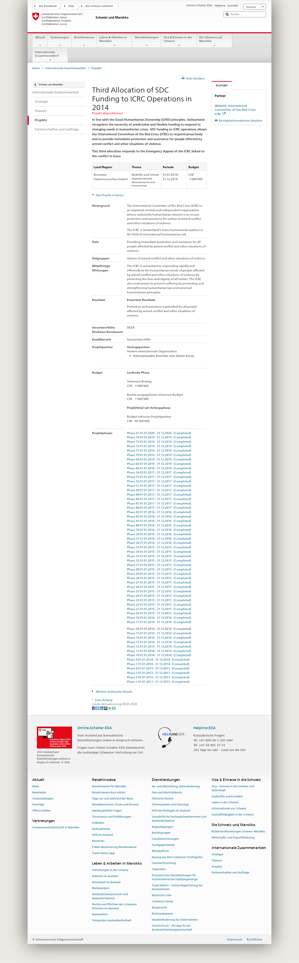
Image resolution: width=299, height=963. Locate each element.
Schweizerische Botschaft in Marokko (55, 827)
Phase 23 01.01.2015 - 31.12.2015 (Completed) (159, 600)
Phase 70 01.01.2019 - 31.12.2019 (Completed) (159, 455)
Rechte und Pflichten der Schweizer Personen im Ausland (114, 906)
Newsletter (39, 792)
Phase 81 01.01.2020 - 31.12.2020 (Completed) (159, 433)
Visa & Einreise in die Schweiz (178, 41)
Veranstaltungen (42, 798)
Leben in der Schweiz (225, 802)
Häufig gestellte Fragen (107, 810)
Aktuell (40, 41)
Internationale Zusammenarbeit (50, 56)
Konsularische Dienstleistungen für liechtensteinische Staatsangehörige (175, 877)
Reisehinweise (84, 41)
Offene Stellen (41, 810)
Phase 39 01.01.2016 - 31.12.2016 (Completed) (159, 529)
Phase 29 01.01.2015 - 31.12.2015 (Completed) (159, 573)
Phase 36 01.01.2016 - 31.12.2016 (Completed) (159, 543)
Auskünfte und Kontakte (227, 796)
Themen (217, 860)
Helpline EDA (205, 728)
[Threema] (106, 708)
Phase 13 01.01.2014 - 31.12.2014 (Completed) (159, 642)
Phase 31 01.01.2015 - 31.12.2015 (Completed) (159, 565)
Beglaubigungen (162, 826)
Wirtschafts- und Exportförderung (233, 837)
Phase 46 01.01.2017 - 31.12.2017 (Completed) (159, 507)
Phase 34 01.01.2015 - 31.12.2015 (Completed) (159, 551)
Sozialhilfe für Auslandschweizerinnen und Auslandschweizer (179, 818)
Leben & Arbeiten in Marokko (114, 41)
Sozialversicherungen (165, 838)
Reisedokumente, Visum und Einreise (115, 804)
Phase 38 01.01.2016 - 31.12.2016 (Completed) (159, 534)
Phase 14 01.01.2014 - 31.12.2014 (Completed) (159, 637)
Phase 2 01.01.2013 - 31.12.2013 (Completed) (158, 677)
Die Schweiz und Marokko (214, 41)
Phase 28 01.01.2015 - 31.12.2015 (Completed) (159, 578)
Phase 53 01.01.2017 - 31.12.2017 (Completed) (159, 477)
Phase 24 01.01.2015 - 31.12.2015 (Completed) (159, 595)
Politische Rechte (162, 798)
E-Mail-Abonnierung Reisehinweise (114, 847)
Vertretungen (59, 41)
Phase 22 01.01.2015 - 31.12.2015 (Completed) (159, 604)
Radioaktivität (101, 828)
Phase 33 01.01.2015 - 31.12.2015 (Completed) (159, 556)
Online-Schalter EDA (94, 728)
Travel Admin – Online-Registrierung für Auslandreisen (177, 887)
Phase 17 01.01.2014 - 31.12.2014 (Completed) (159, 622)
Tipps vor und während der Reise (112, 798)
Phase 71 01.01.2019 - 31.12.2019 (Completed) (159, 450)
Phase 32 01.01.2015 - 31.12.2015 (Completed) (159, 560)
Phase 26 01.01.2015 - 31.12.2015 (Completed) (159, 587)
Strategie (217, 854)
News (35, 786)
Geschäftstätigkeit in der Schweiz (233, 814)
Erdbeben (98, 822)
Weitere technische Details (113, 691)
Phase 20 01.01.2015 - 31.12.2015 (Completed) (159, 613)
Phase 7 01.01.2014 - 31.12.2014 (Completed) (158, 664)
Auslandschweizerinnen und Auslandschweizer (110, 896)
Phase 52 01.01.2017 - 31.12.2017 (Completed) (159, 481)
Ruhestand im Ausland (106, 882)
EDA (71, 6)
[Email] (113, 708)
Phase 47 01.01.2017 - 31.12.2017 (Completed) (159, 503)
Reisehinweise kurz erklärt (108, 792)
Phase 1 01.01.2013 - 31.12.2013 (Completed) (158, 681)
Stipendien (159, 869)
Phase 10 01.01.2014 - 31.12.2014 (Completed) (159, 655)
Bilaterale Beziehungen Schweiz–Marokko (238, 831)
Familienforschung (164, 863)
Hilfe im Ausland (102, 835)
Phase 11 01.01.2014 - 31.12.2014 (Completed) (159, 651)
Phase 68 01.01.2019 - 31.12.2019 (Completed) (159, 463)
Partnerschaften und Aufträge (230, 872)
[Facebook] (94, 708)
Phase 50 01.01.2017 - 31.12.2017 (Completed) (159, 490)
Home (36, 68)
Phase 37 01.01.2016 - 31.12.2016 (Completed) (159, 538)
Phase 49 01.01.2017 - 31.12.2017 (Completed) (159, 494)
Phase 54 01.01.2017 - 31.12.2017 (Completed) (159, 472)
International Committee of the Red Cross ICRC (235, 110)
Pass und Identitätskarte (167, 792)
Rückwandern (100, 888)
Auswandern (100, 914)
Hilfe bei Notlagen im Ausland (171, 810)
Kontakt (220, 85)
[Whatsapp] (110, 708)
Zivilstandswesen (162, 913)
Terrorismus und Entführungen (111, 816)
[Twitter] (98, 708)
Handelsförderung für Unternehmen (175, 919)
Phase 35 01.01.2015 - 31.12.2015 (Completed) (159, 547)
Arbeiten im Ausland (105, 876)
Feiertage (38, 804)
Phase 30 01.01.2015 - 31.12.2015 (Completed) (159, 569)
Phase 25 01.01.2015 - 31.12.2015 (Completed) (159, 591)
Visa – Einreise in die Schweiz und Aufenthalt (233, 788)
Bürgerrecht (159, 907)
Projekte (217, 866)
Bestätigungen (161, 832)
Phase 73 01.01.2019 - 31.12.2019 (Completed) (159, 441)
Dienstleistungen (146, 41)
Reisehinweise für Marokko (109, 786)
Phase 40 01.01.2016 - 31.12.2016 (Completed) (159, 525)
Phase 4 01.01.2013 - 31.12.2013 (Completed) (158, 668)
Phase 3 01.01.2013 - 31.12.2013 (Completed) (158, 673)
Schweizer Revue (162, 901)
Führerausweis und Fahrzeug (170, 804)
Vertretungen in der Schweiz (110, 870)
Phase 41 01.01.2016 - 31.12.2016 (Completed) (159, 521)
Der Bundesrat (48, 6)
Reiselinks (98, 840)
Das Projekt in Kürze (109, 195)
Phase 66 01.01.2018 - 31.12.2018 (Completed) (159, 468)
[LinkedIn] (102, 708)
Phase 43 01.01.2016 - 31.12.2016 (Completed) (159, 512)
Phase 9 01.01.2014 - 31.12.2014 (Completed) (158, 659)
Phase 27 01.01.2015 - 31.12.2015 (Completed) (159, 582)
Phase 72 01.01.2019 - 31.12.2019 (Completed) (159, 446)
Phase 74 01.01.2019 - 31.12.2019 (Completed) (159, 437)
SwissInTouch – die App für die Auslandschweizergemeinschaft (172, 927)
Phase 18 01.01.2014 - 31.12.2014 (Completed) (159, 617)
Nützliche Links (161, 895)
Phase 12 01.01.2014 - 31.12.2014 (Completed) (159, 646)
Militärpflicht (160, 851)
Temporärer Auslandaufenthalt (111, 920)
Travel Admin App (103, 853)
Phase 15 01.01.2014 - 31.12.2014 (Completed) (159, 633)
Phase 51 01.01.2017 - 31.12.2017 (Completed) (159, 485)
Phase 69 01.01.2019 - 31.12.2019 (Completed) (159, 459)
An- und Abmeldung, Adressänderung (176, 786)
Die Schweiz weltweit (99, 6)
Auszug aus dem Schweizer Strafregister (177, 857)
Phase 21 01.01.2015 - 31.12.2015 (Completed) (159, 609)
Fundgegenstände (163, 844)
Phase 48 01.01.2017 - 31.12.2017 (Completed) (159, 499)
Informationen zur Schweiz (229, 808)
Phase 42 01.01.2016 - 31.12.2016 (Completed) (159, 516)
